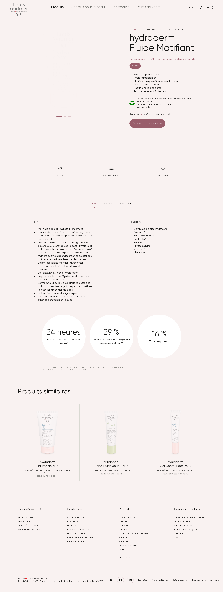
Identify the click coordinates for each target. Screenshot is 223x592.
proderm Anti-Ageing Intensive (133, 533)
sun (120, 554)
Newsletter (142, 580)
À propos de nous (75, 517)
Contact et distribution (78, 530)
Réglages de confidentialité (205, 580)
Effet (94, 206)
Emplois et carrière (76, 533)
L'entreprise (121, 7)
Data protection (180, 580)
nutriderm (123, 530)
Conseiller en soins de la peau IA (189, 517)
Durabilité (71, 526)
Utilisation (108, 206)
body (121, 550)
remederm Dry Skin (128, 546)
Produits (57, 7)
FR (210, 7)
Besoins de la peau (183, 521)
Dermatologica (126, 557)
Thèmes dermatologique (186, 530)
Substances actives (183, 526)
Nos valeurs (72, 521)
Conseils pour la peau (88, 7)
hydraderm (135, 29)
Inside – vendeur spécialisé (80, 537)
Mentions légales (160, 580)
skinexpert (124, 541)
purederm (123, 521)
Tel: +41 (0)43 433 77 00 (28, 526)
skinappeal (124, 537)
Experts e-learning (76, 541)
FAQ (176, 537)
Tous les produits (127, 517)
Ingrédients (125, 206)
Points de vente (149, 7)
